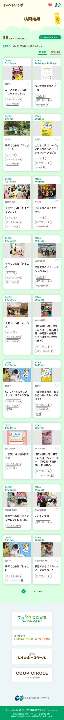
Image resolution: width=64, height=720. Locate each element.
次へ (40, 591)
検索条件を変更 (51, 37)
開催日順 (55, 52)
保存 (27, 83)
